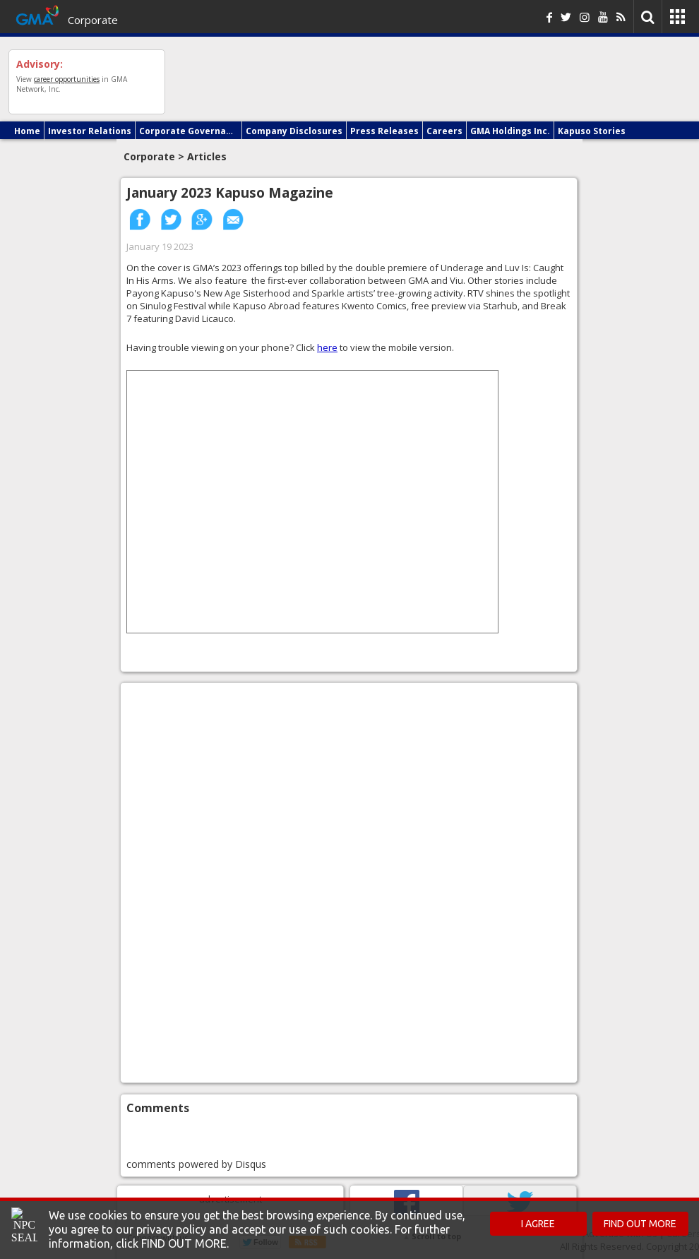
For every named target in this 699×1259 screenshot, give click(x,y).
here (327, 347)
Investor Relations (89, 131)
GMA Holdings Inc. (510, 131)
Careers (444, 131)
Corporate (93, 20)
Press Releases (384, 131)
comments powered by (196, 1164)
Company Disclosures (294, 131)
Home (27, 131)
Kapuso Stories (592, 131)
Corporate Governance (188, 131)
